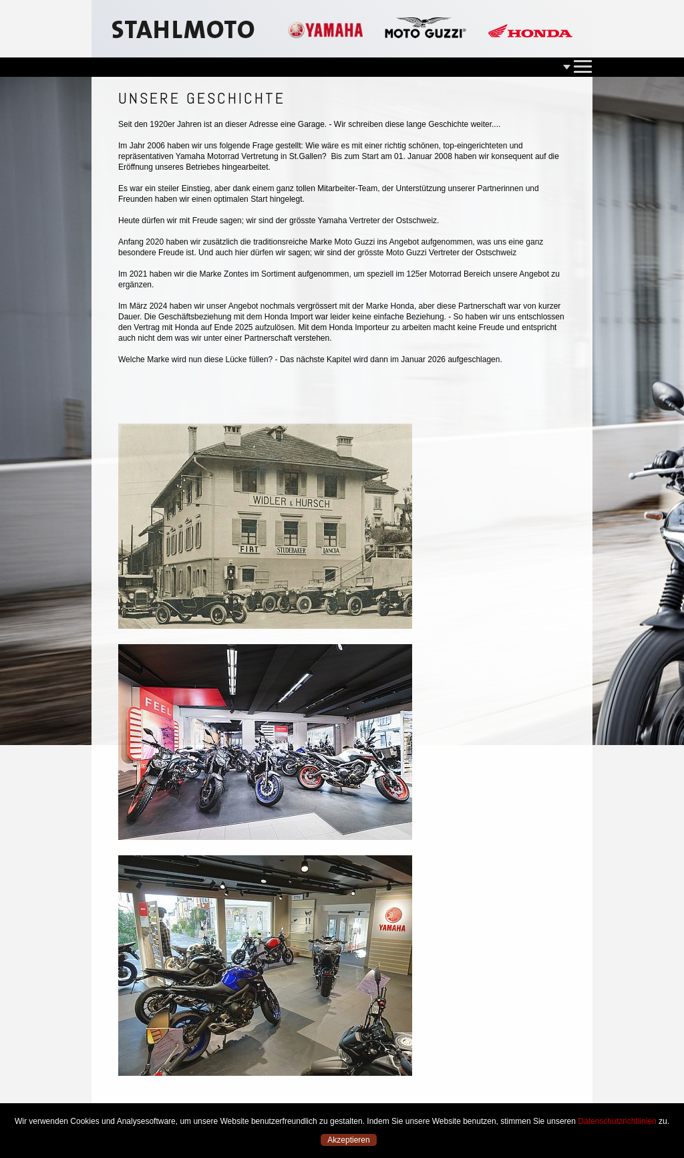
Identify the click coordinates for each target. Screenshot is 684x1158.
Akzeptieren (348, 1140)
